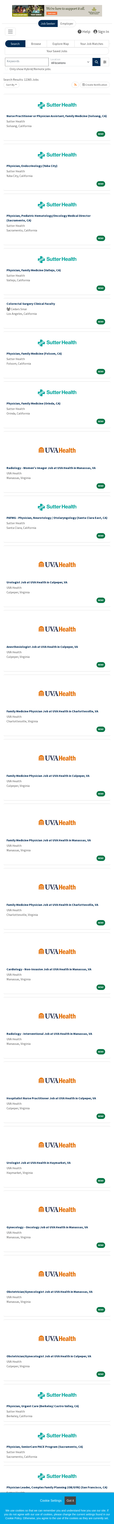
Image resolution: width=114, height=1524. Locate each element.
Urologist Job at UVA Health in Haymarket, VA (39, 1163)
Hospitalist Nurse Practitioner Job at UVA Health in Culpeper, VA (51, 1098)
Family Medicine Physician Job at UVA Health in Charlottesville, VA (52, 711)
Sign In (101, 31)
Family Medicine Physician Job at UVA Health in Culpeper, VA (48, 776)
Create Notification (94, 84)
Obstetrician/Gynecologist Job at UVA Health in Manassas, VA (49, 1292)
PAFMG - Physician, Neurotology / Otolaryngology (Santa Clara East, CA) (57, 518)
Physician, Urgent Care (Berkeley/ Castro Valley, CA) (43, 1406)
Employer (66, 23)
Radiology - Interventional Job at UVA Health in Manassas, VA (49, 1034)
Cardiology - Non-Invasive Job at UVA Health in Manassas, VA (49, 969)
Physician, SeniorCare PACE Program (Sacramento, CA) (45, 1447)
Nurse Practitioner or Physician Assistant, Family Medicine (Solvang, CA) (57, 116)
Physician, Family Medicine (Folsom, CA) (34, 353)
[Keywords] (27, 62)
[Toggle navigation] (10, 31)
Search (15, 44)
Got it (70, 1500)
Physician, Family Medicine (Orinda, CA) (34, 403)
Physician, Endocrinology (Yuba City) (32, 166)
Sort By (10, 84)
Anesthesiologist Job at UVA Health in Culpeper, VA (42, 647)
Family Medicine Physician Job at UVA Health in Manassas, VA (49, 840)
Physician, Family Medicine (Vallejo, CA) (34, 270)
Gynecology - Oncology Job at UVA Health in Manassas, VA (47, 1227)
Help (84, 31)
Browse (36, 44)
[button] (105, 62)
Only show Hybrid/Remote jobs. (30, 68)
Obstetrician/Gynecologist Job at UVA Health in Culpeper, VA (49, 1356)
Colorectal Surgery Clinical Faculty (31, 304)
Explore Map (60, 44)
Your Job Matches (91, 44)
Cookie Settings (51, 1500)
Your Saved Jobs (57, 51)
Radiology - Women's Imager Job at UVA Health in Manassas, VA (51, 468)
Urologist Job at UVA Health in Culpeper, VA (37, 582)
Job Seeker (48, 23)
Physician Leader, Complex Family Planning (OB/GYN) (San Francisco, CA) (57, 1487)
